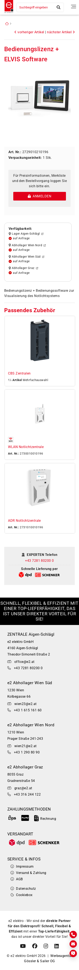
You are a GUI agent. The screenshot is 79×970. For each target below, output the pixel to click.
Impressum (22, 866)
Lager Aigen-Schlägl (26, 233)
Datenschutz (23, 889)
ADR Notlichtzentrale (24, 521)
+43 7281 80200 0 (39, 561)
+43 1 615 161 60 (28, 710)
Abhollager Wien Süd (26, 256)
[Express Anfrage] (73, 953)
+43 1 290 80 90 (27, 752)
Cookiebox (22, 895)
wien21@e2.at (25, 746)
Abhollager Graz (23, 268)
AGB (17, 879)
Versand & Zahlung (28, 873)
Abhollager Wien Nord (27, 245)
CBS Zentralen (19, 373)
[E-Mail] (73, 944)
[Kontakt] (73, 934)
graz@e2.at (23, 788)
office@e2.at (24, 662)
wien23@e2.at (25, 704)
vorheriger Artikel (29, 32)
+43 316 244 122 (27, 794)
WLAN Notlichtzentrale (26, 447)
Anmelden (39, 196)
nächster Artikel (61, 32)
